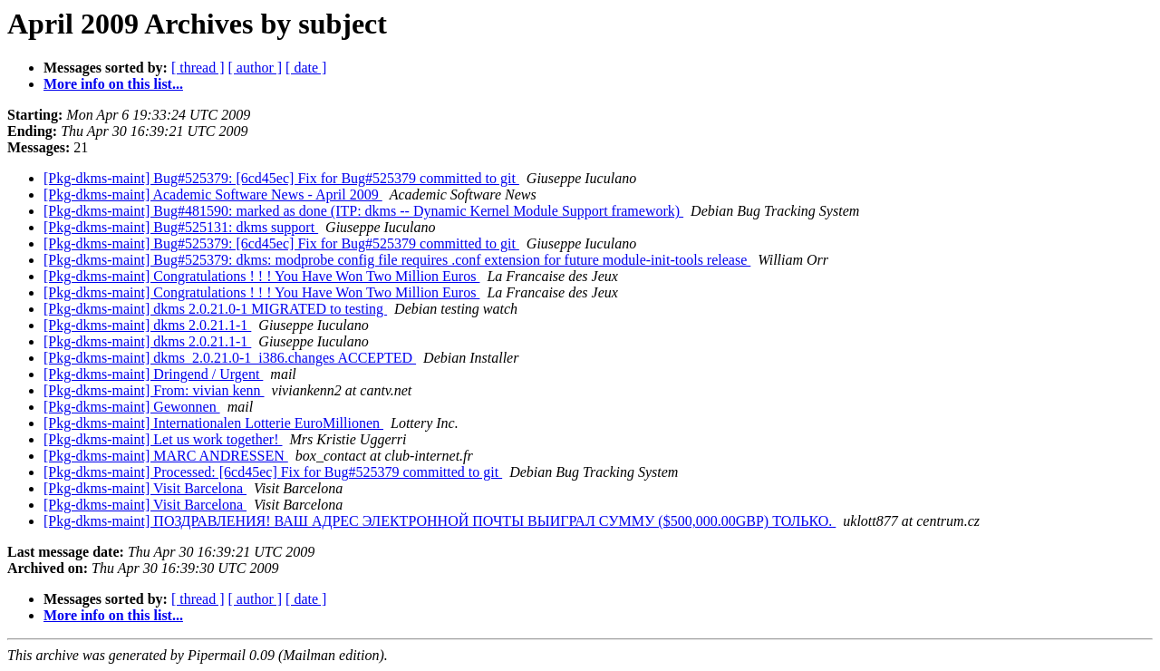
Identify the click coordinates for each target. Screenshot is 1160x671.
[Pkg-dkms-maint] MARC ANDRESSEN (166, 455)
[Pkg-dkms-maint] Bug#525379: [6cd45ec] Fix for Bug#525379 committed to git (281, 178)
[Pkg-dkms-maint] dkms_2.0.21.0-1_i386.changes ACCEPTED (230, 357)
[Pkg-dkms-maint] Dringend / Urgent (153, 374)
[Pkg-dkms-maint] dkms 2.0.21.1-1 (147, 325)
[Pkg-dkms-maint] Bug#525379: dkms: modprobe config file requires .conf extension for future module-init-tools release (397, 259)
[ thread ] (198, 67)
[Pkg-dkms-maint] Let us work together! (163, 439)
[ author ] (255, 67)
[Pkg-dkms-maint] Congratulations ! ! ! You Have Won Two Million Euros (261, 276)
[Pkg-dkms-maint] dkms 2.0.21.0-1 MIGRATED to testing (215, 308)
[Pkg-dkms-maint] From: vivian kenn (154, 390)
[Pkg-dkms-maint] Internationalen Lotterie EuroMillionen (213, 423)
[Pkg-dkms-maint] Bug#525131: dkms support (181, 227)
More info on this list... (113, 84)
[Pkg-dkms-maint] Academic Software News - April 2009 (213, 194)
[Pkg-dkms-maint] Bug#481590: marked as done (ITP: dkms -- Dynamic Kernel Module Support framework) (363, 211)
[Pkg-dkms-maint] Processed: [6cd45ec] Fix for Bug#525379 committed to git (273, 472)
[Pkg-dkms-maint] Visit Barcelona (145, 488)
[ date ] (305, 67)
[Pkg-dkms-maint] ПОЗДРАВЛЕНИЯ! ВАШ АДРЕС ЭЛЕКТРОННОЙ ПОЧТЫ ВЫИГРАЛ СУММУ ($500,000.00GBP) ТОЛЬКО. (440, 521)
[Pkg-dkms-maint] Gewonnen (132, 406)
